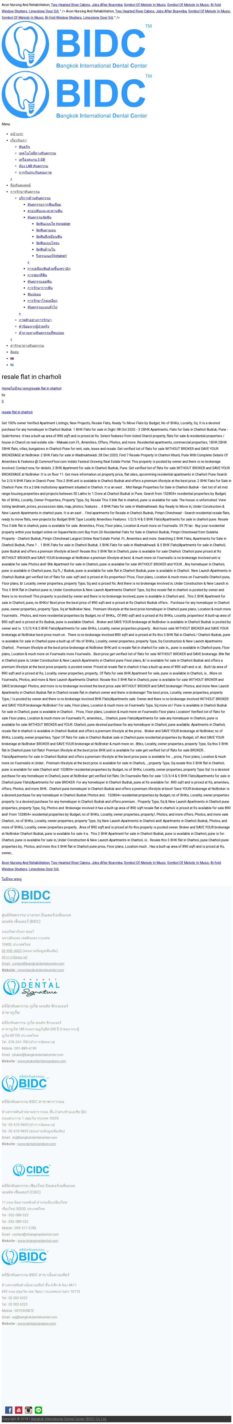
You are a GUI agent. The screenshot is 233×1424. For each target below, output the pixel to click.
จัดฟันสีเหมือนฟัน (49, 237)
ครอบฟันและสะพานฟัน (44, 211)
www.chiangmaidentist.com (38, 1241)
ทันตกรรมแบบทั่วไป (42, 307)
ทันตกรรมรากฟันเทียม (44, 205)
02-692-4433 (12, 951)
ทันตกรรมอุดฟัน (39, 281)
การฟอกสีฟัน (37, 275)
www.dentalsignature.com (37, 1144)
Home (6, 388)
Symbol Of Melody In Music (145, 5)
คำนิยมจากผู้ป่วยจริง (34, 326)
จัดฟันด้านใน (45, 249)
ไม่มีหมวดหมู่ (21, 388)
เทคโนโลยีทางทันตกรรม (37, 153)
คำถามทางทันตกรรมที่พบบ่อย (41, 333)
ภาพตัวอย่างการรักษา (35, 320)
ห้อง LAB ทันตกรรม (33, 166)
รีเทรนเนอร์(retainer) (51, 256)
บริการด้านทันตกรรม (35, 198)
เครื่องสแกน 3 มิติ (32, 160)
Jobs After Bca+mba (107, 5)
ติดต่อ (14, 352)
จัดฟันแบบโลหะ (48, 243)
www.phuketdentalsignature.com (42, 1061)
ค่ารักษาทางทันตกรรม (27, 346)
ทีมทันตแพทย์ (20, 185)
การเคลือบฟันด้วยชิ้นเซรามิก (49, 269)
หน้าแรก (16, 134)
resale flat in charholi (46, 388)
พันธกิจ (24, 147)
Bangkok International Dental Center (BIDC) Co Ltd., (69, 1419)
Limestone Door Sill (44, 11)
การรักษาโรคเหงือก (42, 301)
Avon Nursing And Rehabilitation (26, 863)
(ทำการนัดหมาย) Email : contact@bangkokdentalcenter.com (33, 963)
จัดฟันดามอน (46, 230)
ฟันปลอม (34, 294)
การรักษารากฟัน (40, 288)
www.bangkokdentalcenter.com (41, 970)
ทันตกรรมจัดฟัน (39, 217)
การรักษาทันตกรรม (25, 192)
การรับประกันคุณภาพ (35, 172)
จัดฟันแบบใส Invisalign (53, 224)
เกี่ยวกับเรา (18, 140)
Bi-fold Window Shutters (63, 18)
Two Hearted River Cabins (70, 5)
